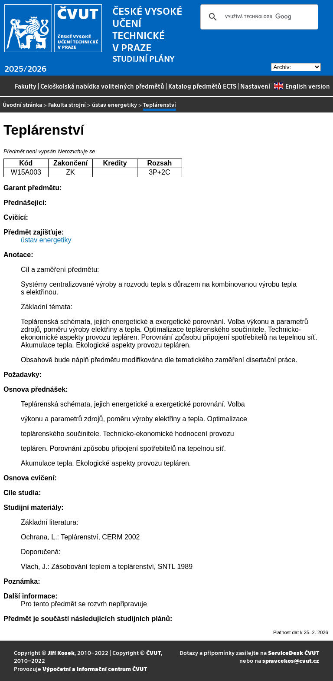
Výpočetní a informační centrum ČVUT (94, 668)
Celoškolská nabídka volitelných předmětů (102, 86)
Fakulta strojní (67, 104)
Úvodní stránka (22, 104)
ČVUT (153, 652)
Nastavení (255, 86)
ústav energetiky (114, 104)
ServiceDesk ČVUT (293, 652)
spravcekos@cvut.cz (290, 660)
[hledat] (258, 17)
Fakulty (25, 86)
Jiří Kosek (61, 652)
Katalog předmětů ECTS (202, 86)
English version (302, 86)
